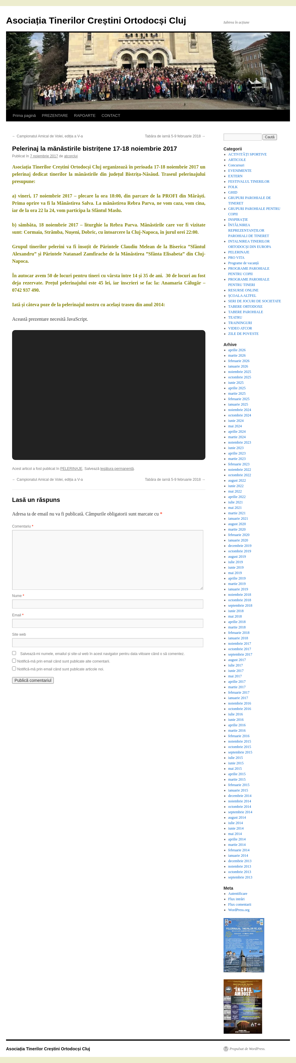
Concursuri (236, 165)
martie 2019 (237, 584)
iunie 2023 (236, 448)
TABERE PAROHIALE (245, 312)
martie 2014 (237, 845)
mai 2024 (235, 426)
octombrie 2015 (239, 747)
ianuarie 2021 (238, 518)
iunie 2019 (236, 567)
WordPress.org (238, 910)
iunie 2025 (236, 383)
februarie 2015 (238, 785)
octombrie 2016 (239, 709)
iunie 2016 (236, 720)
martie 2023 (237, 459)
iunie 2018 (236, 611)
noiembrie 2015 (239, 741)
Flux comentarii (239, 904)
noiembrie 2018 (239, 595)
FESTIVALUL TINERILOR (249, 181)
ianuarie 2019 (238, 589)
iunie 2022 (236, 486)
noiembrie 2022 (239, 469)
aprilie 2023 (237, 453)
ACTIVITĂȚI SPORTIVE (247, 154)
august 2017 (237, 660)
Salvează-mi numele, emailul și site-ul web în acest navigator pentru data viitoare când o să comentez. (102, 654)
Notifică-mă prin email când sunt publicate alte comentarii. (63, 661)
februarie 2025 (238, 399)
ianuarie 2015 (238, 790)
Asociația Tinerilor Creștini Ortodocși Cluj (96, 20)
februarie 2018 (238, 633)
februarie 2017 (238, 692)
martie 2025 (237, 393)
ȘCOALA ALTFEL (242, 296)
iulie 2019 (235, 562)
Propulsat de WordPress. (247, 1049)
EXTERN (235, 176)
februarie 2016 (238, 736)
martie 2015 (237, 779)
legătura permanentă (117, 469)
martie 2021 (237, 513)
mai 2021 (235, 508)
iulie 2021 (235, 502)
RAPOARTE (84, 115)
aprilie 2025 (237, 388)
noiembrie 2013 (239, 866)
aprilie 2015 (237, 774)
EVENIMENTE (240, 171)
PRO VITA (236, 257)
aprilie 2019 (237, 578)
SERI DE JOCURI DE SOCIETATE (254, 301)
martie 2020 (237, 529)
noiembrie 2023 (239, 442)
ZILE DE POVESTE (243, 334)
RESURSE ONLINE (243, 290)
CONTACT (110, 115)
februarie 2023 (238, 464)
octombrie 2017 (239, 649)
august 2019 (237, 556)
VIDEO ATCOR (240, 328)
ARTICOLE (237, 160)
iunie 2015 (236, 763)
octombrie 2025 (239, 377)
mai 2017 (235, 676)
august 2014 (237, 817)
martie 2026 (237, 355)
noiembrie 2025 (239, 372)
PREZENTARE (55, 115)
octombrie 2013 (239, 872)
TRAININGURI (240, 323)
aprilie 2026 (237, 350)
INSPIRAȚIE (238, 219)
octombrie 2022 (239, 475)
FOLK (233, 187)
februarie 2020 (238, 535)
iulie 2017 (235, 665)
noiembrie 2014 (239, 801)
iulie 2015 (235, 758)
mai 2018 (235, 616)
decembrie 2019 (240, 546)
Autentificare (237, 893)
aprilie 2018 (237, 622)
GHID (232, 192)
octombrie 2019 (239, 551)
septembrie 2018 (240, 605)
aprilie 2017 (237, 681)
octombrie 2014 (239, 806)
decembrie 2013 (240, 861)
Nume (18, 596)
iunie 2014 (236, 828)
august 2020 (237, 524)
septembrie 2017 (240, 654)
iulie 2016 (235, 714)
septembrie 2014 (240, 812)
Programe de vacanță (243, 263)
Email (18, 615)
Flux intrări (236, 899)
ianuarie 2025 (238, 404)
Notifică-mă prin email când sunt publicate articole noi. (60, 669)
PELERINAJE (71, 469)
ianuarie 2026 (238, 366)
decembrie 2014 (240, 796)
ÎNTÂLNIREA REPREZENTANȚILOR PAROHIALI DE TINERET (248, 230)
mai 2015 (235, 768)
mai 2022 (235, 491)
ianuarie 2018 (238, 638)
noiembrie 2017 (239, 643)
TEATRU (235, 317)
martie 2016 (237, 730)
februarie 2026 (238, 361)
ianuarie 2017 (238, 698)
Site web (19, 634)
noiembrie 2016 (239, 703)
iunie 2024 (236, 421)
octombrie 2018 (239, 600)
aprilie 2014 (237, 839)
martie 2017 (237, 687)
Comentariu (22, 526)
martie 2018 (237, 627)
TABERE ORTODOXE (245, 306)
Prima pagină (24, 115)
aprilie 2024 (237, 431)
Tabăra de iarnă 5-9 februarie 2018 (175, 136)
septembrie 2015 (240, 752)
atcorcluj (71, 156)
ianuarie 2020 (238, 540)
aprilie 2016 (237, 725)
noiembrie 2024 (239, 410)
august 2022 (237, 480)
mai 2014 (235, 834)
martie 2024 (237, 437)
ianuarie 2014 (238, 855)
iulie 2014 (235, 823)
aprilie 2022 (237, 497)
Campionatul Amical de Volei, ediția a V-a (47, 136)
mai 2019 (235, 573)
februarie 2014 (238, 850)
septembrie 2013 (240, 877)
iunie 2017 (236, 671)
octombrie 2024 (239, 415)
